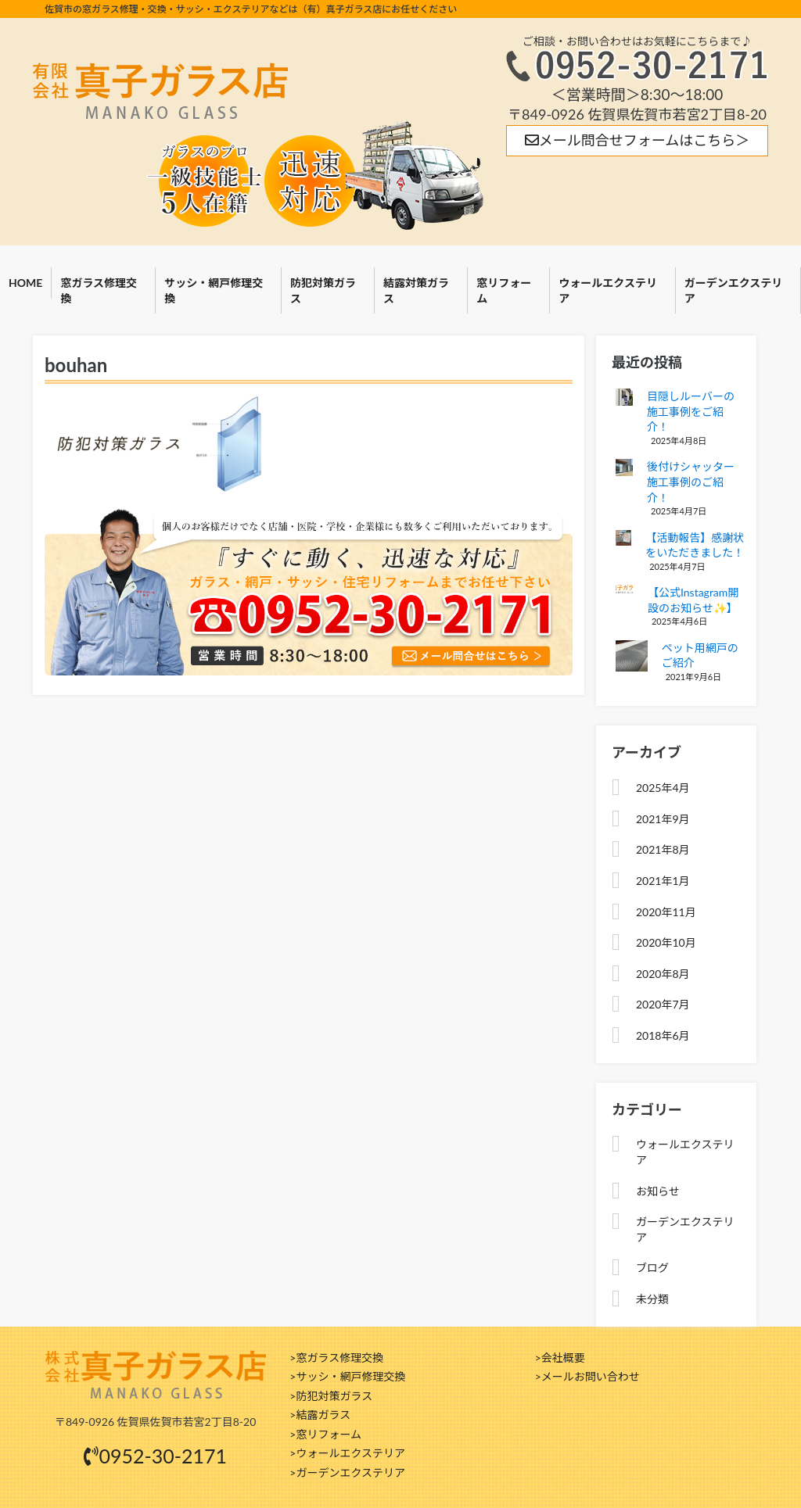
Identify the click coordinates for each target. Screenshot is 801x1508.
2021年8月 (663, 849)
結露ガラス (323, 1414)
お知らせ (658, 1191)
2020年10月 (666, 942)
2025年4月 (663, 787)
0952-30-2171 (155, 1455)
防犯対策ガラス (323, 290)
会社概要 (563, 1357)
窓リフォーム (503, 290)
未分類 (652, 1299)
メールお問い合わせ (590, 1376)
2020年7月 (663, 1004)
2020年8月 (663, 973)
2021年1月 (663, 880)
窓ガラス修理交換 (98, 290)
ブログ (652, 1267)
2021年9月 (663, 819)
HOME (25, 282)
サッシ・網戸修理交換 (213, 290)
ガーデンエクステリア (350, 1472)
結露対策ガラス (416, 290)
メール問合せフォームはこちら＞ (637, 140)
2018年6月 (663, 1035)
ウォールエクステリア (608, 290)
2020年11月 (666, 912)
